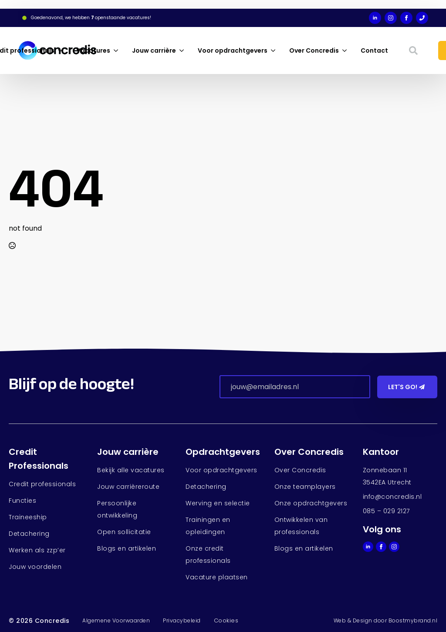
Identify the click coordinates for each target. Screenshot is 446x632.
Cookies (226, 620)
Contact (374, 50)
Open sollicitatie (124, 532)
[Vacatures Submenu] (117, 50)
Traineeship (28, 517)
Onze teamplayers (305, 486)
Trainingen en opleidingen (208, 525)
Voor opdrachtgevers (232, 50)
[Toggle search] (413, 50)
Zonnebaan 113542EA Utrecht (387, 476)
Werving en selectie (218, 503)
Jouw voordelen (35, 566)
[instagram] (391, 18)
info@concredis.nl (392, 496)
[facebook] (406, 18)
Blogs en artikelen (126, 548)
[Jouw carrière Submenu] (183, 50)
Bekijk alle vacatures (131, 470)
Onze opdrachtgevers (311, 503)
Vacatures (93, 50)
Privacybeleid (182, 620)
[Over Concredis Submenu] (346, 50)
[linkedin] (375, 18)
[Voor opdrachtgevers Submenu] (274, 50)
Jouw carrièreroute (128, 486)
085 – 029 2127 (386, 511)
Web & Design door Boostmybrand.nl (386, 620)
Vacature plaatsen (217, 577)
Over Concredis (314, 50)
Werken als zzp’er (37, 550)
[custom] (422, 18)
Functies (22, 500)
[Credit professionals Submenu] (61, 50)
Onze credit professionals (208, 554)
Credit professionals (42, 484)
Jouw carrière (154, 50)
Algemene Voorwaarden (116, 620)
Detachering (29, 533)
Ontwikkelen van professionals (301, 525)
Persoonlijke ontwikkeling (117, 509)
